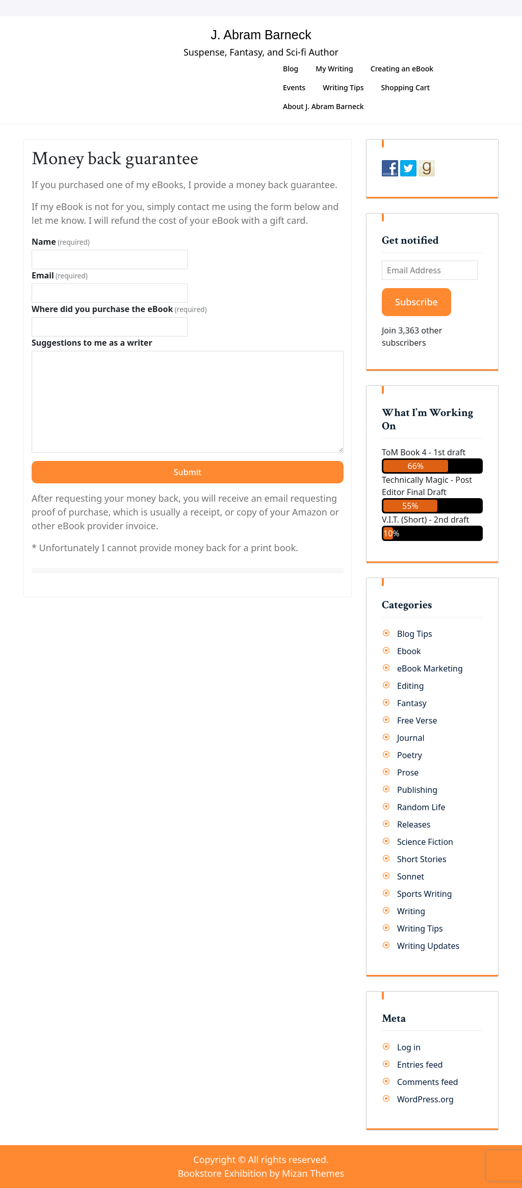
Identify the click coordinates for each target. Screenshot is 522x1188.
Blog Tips (414, 633)
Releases (413, 824)
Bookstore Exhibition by (261, 1173)
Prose (408, 772)
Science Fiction (425, 841)
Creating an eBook (402, 68)
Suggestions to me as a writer (92, 342)
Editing (410, 685)
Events (294, 87)
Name (61, 241)
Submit (187, 472)
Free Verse (417, 720)
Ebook (409, 651)
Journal (411, 737)
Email (60, 275)
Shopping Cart (405, 87)
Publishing (417, 789)
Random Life (421, 807)
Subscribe (416, 302)
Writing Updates (428, 945)
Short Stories (422, 859)
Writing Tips (343, 87)
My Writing (334, 68)
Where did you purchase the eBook (119, 309)
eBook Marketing (430, 668)
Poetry (409, 755)
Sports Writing (424, 893)
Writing (411, 911)
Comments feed (427, 1082)
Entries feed (420, 1064)
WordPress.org (425, 1099)
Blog (290, 68)
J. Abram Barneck (261, 35)
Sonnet (410, 876)
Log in (409, 1047)
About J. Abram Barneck (323, 106)
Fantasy (412, 703)
